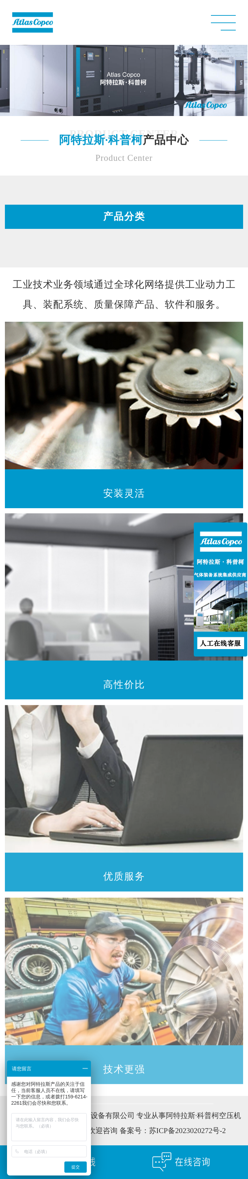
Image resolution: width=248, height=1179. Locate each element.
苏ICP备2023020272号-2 (187, 1131)
